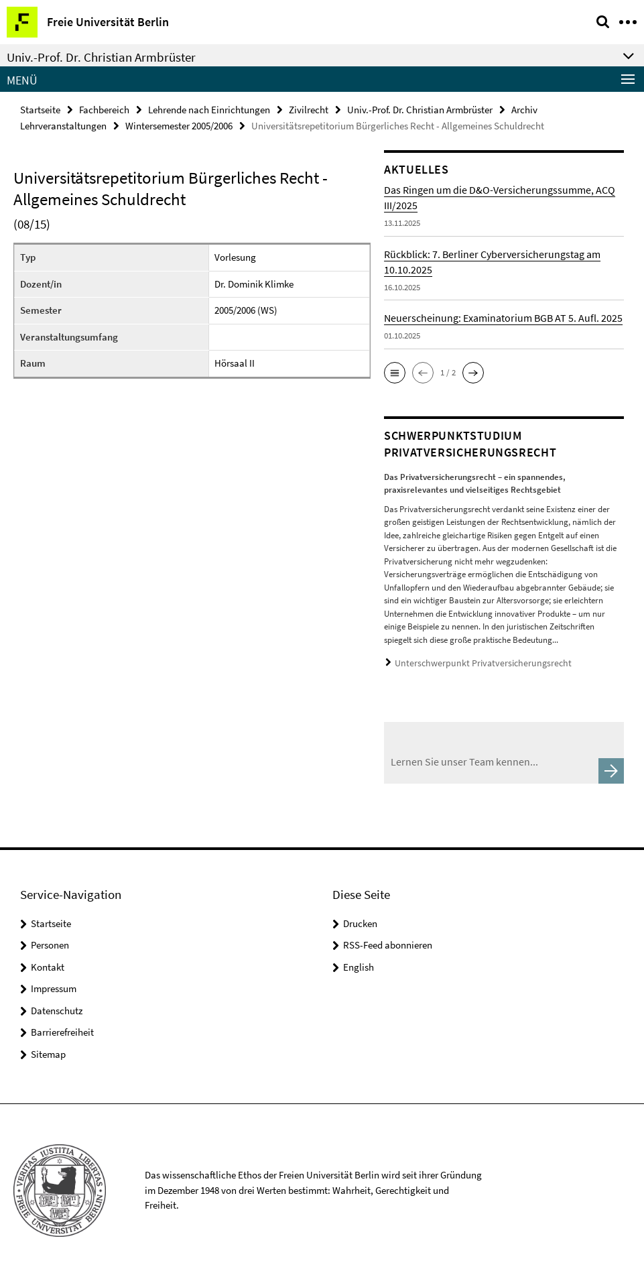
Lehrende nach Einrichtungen (209, 109)
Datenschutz (56, 1006)
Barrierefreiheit (62, 1028)
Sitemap (48, 1050)
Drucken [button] (360, 919)
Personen (50, 940)
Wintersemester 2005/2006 (179, 124)
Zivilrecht (308, 109)
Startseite (40, 109)
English (358, 963)
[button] (394, 371)
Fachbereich (104, 109)
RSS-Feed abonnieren (387, 940)
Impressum (53, 984)
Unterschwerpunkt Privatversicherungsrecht (474, 661)
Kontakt (47, 963)
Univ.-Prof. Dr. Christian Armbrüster (420, 109)
